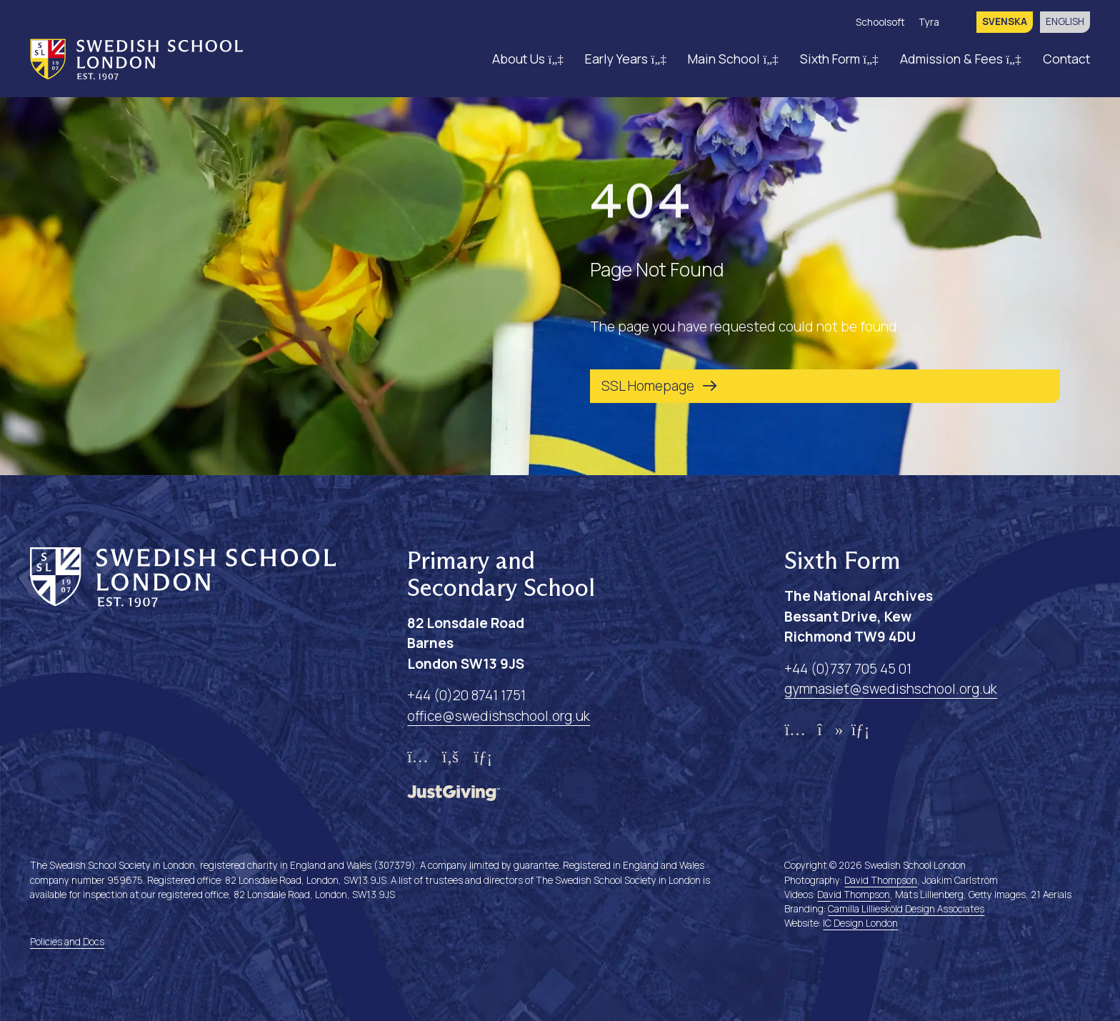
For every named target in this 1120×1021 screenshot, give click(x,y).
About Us (528, 58)
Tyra (929, 22)
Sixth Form (839, 58)
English (1065, 21)
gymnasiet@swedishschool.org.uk (890, 688)
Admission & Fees (960, 58)
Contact (1066, 58)
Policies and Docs (67, 941)
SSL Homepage (647, 386)
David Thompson (880, 880)
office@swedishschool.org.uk (498, 716)
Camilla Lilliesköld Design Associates (906, 908)
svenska (1004, 21)
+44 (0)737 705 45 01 (847, 668)
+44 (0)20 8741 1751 (466, 695)
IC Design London (860, 923)
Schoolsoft (880, 22)
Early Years (625, 58)
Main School (733, 58)
